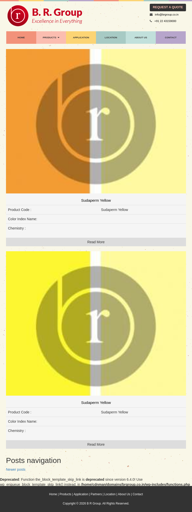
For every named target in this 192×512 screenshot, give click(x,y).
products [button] (51, 37)
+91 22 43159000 (165, 21)
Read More (95, 242)
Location (110, 494)
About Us (140, 37)
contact (171, 37)
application (81, 37)
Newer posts (16, 469)
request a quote (168, 7)
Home (53, 494)
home (21, 37)
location (111, 37)
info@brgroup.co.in (167, 14)
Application (81, 494)
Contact (138, 494)
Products (65, 494)
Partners (96, 494)
